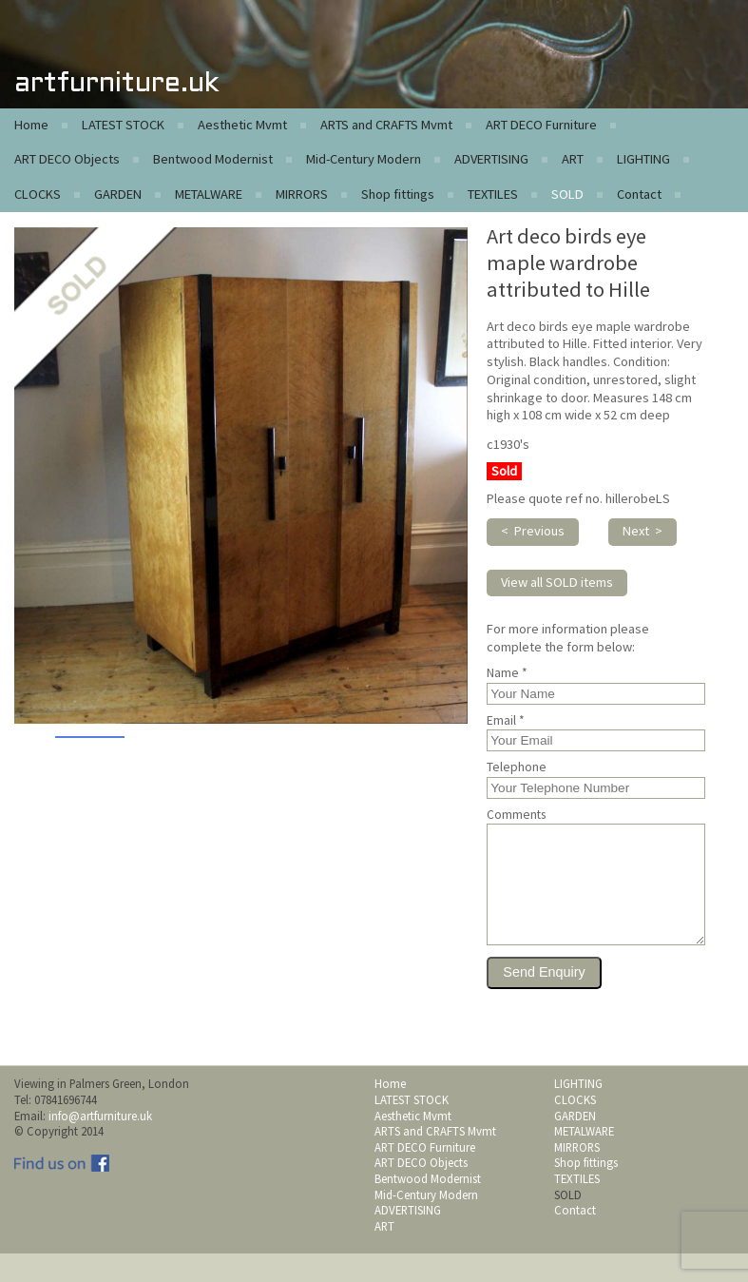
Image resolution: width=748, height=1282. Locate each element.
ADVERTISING (491, 158)
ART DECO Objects (67, 158)
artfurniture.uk (116, 84)
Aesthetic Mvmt (242, 124)
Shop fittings (397, 194)
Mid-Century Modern (363, 158)
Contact (639, 194)
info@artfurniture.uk (100, 1144)
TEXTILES (493, 194)
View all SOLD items (557, 582)
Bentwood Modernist (213, 158)
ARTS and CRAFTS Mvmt (386, 124)
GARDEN (118, 194)
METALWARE (208, 194)
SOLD (567, 194)
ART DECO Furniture (541, 124)
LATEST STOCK (123, 124)
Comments (516, 815)
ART (573, 158)
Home (31, 124)
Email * (506, 721)
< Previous (533, 530)
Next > (642, 530)
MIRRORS (302, 194)
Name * (507, 673)
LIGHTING (643, 158)
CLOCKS (37, 194)
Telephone (517, 767)
